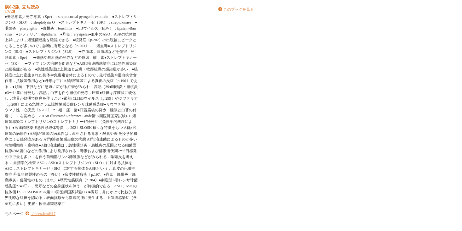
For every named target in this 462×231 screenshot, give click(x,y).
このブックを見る (238, 9)
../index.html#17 (43, 214)
